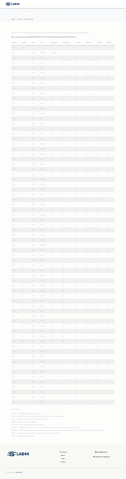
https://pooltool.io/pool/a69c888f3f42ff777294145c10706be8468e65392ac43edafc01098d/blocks (43, 37)
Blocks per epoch (29, 27)
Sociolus (19, 472)
